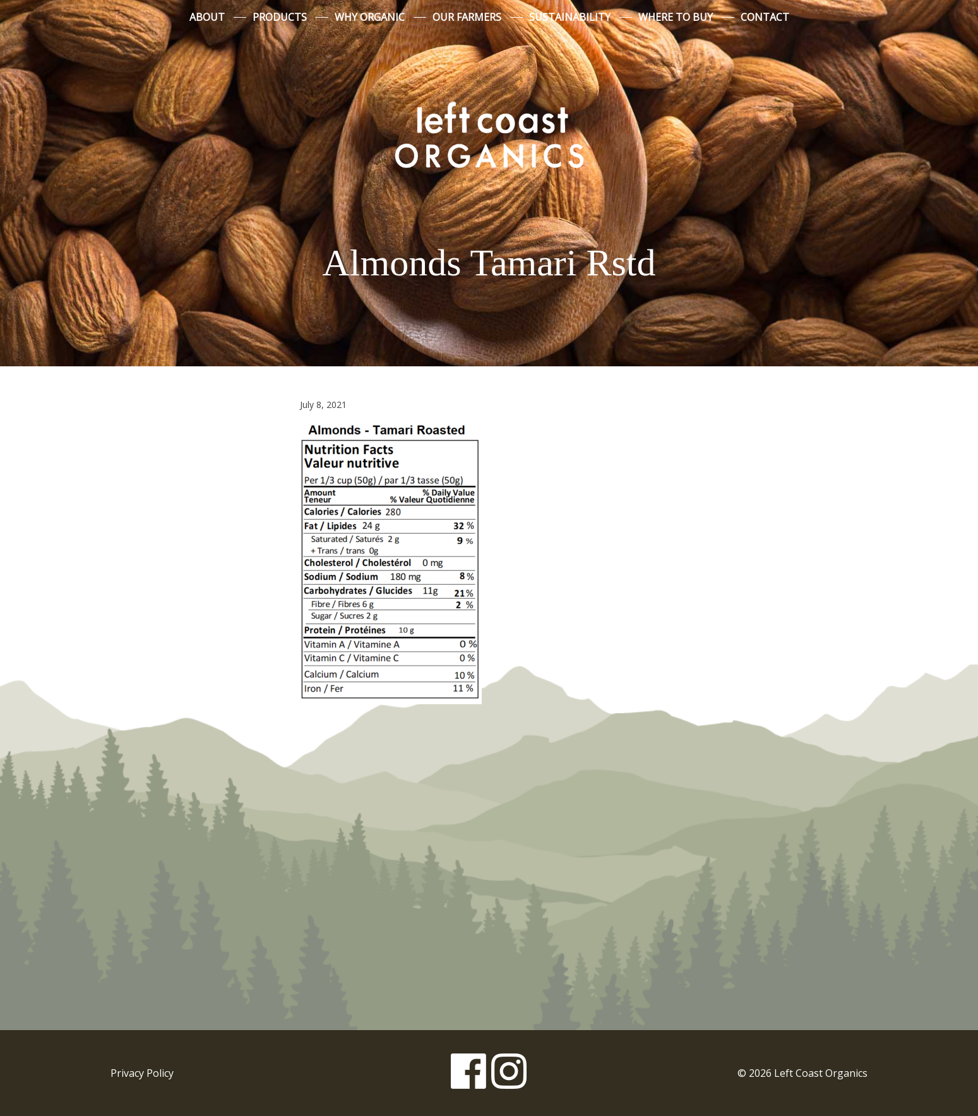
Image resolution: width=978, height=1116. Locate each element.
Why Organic (370, 17)
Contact (765, 17)
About (207, 17)
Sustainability (570, 17)
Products (280, 17)
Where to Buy (675, 17)
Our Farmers (466, 17)
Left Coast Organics (489, 134)
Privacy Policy (142, 1073)
